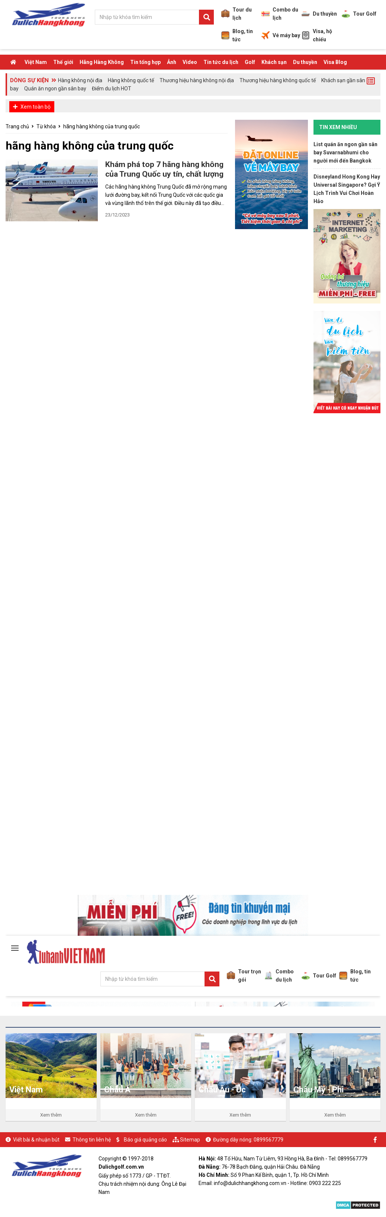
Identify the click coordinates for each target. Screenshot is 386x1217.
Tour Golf (359, 14)
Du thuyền (319, 14)
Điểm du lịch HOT (111, 88)
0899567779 (268, 1140)
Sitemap (190, 1140)
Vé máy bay (280, 35)
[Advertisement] (347, 532)
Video (190, 62)
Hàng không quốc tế (131, 80)
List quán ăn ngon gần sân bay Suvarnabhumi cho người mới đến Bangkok (345, 152)
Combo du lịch (279, 14)
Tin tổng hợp (145, 62)
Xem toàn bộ (35, 107)
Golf (250, 62)
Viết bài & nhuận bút (36, 1140)
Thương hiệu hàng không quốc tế (277, 80)
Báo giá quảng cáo (145, 1140)
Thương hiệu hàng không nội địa (197, 80)
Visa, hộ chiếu (317, 35)
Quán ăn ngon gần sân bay (55, 88)
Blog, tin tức (237, 35)
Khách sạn (274, 62)
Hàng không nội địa (80, 80)
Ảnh (171, 62)
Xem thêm (51, 1115)
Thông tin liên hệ (92, 1140)
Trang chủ (17, 126)
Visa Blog (335, 62)
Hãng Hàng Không (102, 62)
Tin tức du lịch (220, 62)
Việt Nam (36, 62)
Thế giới (63, 62)
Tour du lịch (236, 14)
